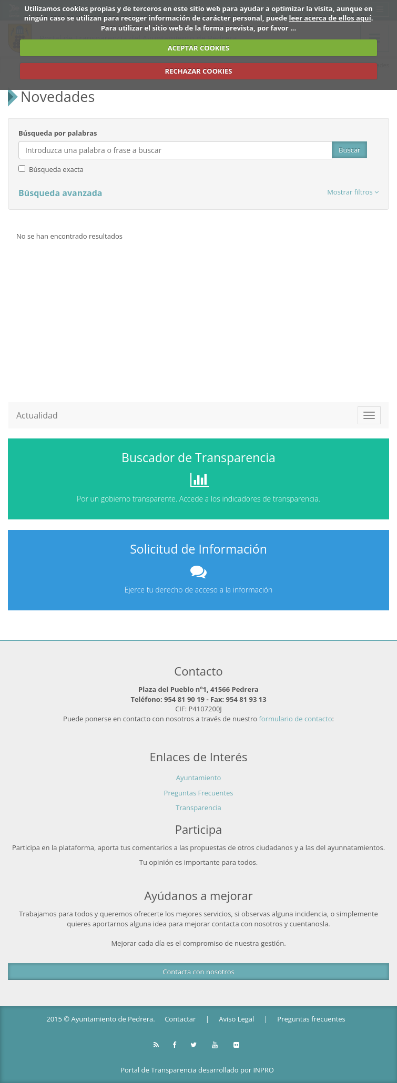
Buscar (349, 150)
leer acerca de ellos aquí (330, 18)
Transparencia (198, 807)
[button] (353, 192)
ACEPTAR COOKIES (199, 48)
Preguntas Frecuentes (198, 793)
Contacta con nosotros (198, 971)
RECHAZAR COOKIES (198, 71)
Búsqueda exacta (56, 169)
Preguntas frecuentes (311, 1019)
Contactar (180, 1019)
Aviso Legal (236, 1019)
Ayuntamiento (198, 777)
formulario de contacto (295, 718)
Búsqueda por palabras (57, 133)
